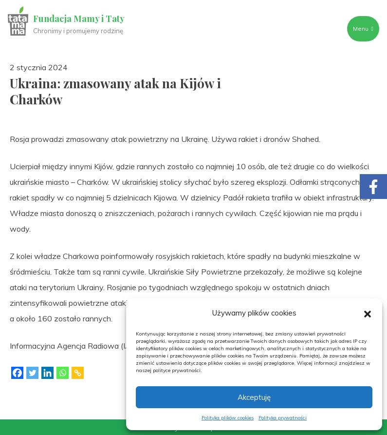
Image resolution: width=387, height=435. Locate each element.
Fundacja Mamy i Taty (79, 18)
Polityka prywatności (282, 418)
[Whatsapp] (62, 372)
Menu (363, 28)
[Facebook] (17, 372)
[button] (367, 313)
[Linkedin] (47, 372)
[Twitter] (32, 372)
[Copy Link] (77, 372)
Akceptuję (254, 397)
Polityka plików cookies (228, 418)
